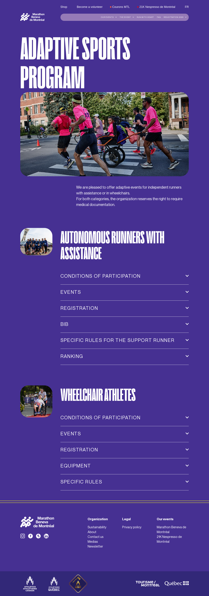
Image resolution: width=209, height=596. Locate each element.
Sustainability (97, 527)
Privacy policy (131, 527)
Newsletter (95, 546)
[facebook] (30, 536)
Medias (93, 541)
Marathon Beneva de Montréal (171, 529)
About (92, 532)
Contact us (96, 537)
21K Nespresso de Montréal (169, 539)
